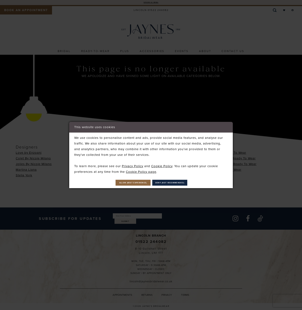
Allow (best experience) (119, 183)
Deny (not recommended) (184, 183)
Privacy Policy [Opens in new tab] (132, 164)
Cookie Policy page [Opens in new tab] (141, 169)
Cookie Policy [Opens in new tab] (161, 164)
